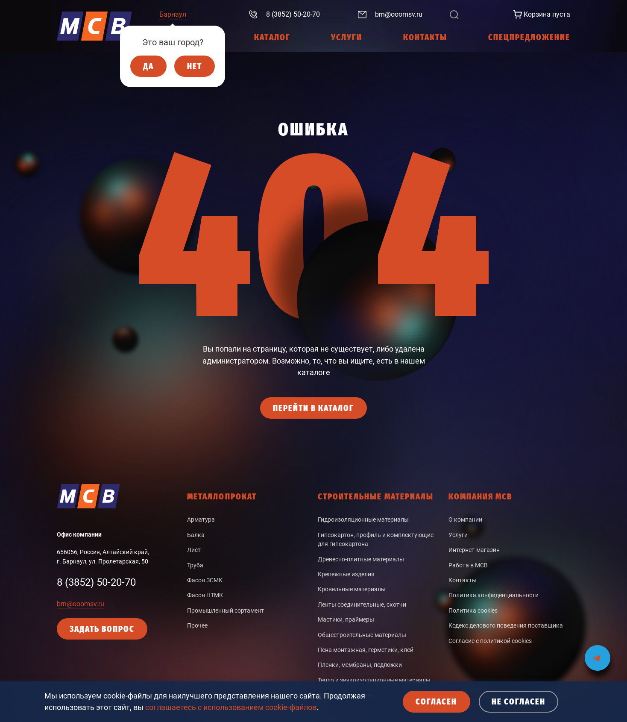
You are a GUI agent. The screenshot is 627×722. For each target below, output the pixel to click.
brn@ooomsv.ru (80, 604)
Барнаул (172, 14)
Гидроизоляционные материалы (363, 519)
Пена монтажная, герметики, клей (365, 649)
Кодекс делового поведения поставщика (505, 625)
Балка (196, 534)
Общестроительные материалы (362, 634)
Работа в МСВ (468, 565)
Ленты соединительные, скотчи (362, 604)
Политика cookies (473, 610)
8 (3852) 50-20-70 (96, 582)
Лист (194, 549)
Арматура (201, 519)
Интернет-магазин (474, 549)
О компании (465, 519)
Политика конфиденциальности (493, 595)
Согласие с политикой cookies (490, 640)
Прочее (197, 625)
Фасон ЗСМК (205, 580)
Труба (195, 565)
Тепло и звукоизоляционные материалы (374, 680)
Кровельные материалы (352, 589)
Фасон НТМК (205, 595)
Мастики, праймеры (346, 619)
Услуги (458, 534)
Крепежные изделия (346, 574)
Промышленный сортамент (225, 610)
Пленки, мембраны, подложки (360, 664)
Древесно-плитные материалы (361, 559)
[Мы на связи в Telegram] (597, 652)
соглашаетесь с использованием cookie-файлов (230, 707)
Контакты (462, 580)
